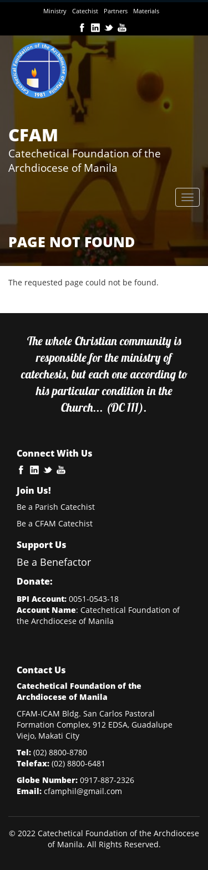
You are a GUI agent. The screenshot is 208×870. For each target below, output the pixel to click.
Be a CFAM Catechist (55, 523)
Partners (116, 11)
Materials (146, 11)
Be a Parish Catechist (56, 506)
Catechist (85, 11)
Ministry (55, 11)
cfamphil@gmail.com (83, 791)
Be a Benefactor (54, 562)
